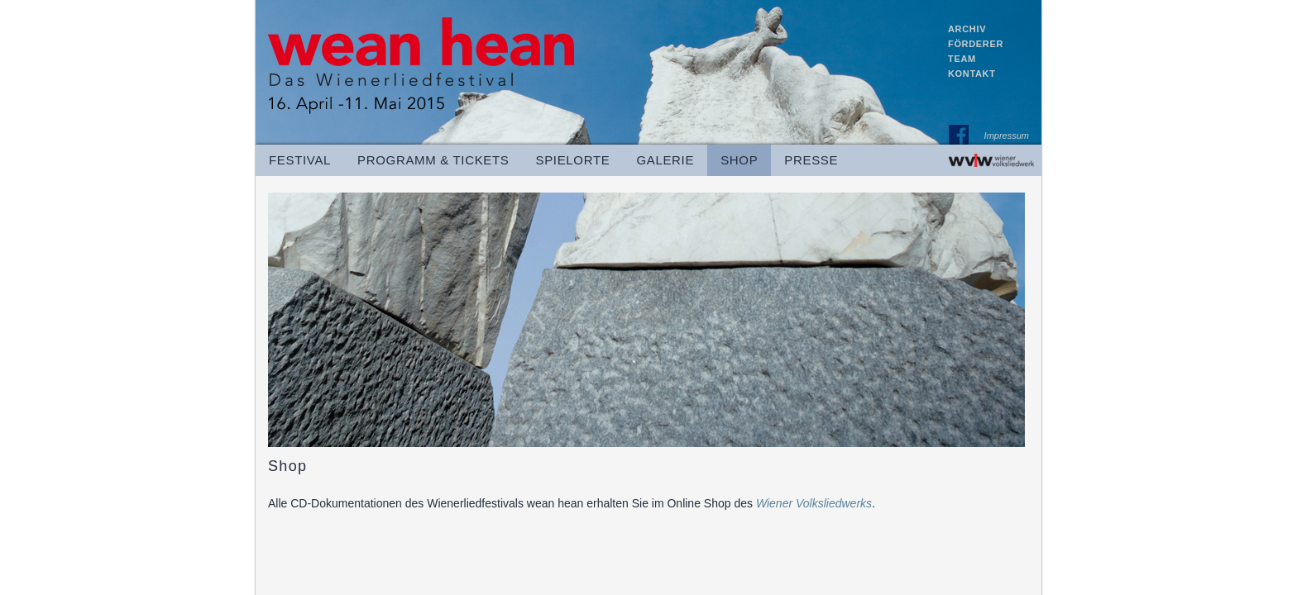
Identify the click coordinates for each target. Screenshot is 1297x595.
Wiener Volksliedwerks (814, 503)
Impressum (1006, 138)
